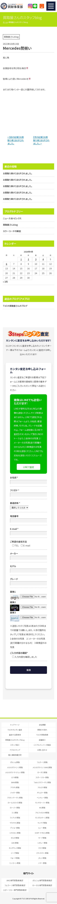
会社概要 (42, 724)
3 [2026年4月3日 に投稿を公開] (35, 259)
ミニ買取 (15, 812)
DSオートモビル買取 (42, 833)
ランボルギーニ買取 (42, 817)
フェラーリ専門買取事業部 (15, 885)
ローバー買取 (15, 807)
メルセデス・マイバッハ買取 (14, 772)
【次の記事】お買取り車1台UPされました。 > (41, 140)
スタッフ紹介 (14, 745)
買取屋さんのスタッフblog (14, 740)
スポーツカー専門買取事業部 (14, 890)
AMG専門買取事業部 (15, 880)
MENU (50, 6)
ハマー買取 (42, 863)
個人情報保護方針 (15, 755)
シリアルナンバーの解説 (42, 745)
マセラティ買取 (15, 823)
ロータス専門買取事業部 (42, 885)
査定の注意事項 (15, 734)
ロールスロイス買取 (15, 802)
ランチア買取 (42, 823)
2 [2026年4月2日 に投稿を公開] (28, 259)
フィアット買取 (15, 817)
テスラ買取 (42, 848)
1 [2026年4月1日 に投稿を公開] (21, 259)
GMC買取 (14, 843)
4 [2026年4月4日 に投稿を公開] (43, 259)
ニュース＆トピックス (12, 218)
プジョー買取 (15, 828)
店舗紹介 (42, 740)
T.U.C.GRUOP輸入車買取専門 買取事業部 (15, 6)
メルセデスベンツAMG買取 (42, 767)
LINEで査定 (28, 467)
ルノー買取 (42, 828)
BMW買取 (15, 782)
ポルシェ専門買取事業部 (42, 880)
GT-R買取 (14, 777)
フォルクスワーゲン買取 (42, 782)
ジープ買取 (15, 853)
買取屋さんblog (10, 224)
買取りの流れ (42, 729)
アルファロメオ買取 (42, 812)
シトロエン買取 (14, 833)
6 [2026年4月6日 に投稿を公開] (6, 263)
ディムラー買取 (42, 792)
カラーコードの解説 (12, 231)
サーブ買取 (42, 838)
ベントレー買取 (42, 797)
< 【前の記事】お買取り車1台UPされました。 (15, 140)
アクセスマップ (15, 750)
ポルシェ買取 (15, 762)
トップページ (14, 724)
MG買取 (42, 807)
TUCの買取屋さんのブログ (15, 305)
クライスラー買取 (42, 853)
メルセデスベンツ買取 (15, 767)
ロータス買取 (42, 772)
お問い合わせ (42, 750)
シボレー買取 (42, 843)
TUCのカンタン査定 (15, 729)
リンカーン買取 (14, 863)
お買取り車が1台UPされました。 (17, 173)
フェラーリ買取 (42, 762)
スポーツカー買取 (42, 777)
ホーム (5, 22)
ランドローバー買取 (42, 802)
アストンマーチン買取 (14, 797)
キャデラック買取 (15, 848)
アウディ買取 (14, 787)
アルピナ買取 (42, 787)
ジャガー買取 (15, 792)
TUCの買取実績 (42, 734)
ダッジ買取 (42, 858)
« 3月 (5, 281)
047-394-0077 (42, 6)
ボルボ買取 (15, 838)
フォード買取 (14, 858)
